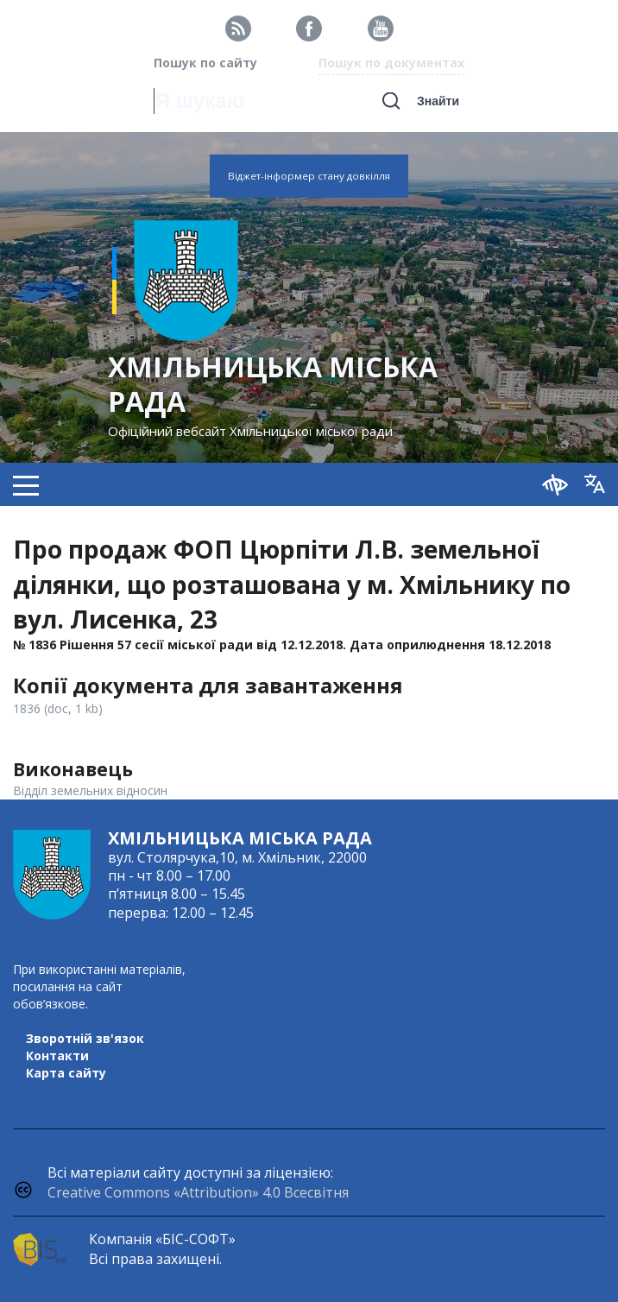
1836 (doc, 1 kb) (58, 708)
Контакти (57, 1055)
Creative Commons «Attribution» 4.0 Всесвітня (198, 1192)
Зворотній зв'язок (85, 1038)
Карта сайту (66, 1073)
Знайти (438, 101)
